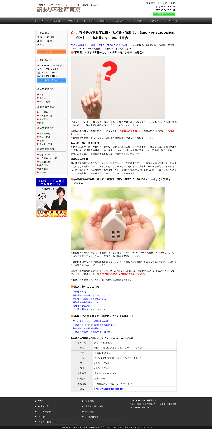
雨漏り (42, 123)
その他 (42, 172)
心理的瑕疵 (44, 162)
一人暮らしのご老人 (49, 158)
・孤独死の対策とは (81, 306)
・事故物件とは (78, 292)
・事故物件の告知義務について (86, 302)
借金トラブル (46, 144)
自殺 (41, 94)
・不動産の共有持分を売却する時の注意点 (92, 332)
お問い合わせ (164, 14)
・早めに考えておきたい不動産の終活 (89, 321)
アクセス (154, 21)
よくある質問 (119, 21)
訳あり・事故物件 (97, 21)
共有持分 (43, 165)
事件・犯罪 (44, 101)
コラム (169, 21)
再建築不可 (44, 133)
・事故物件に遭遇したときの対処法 (88, 299)
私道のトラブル (47, 154)
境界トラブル (46, 115)
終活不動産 (44, 137)
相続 (41, 140)
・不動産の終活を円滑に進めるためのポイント (94, 325)
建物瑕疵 (43, 169)
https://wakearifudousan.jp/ (108, 389)
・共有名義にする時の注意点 (85, 328)
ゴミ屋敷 (43, 112)
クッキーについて (47, 422)
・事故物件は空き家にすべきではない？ (90, 295)
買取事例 (56, 21)
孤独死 (42, 98)
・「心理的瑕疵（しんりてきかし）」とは (92, 309)
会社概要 (138, 21)
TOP (41, 21)
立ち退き (43, 119)
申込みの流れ (74, 21)
